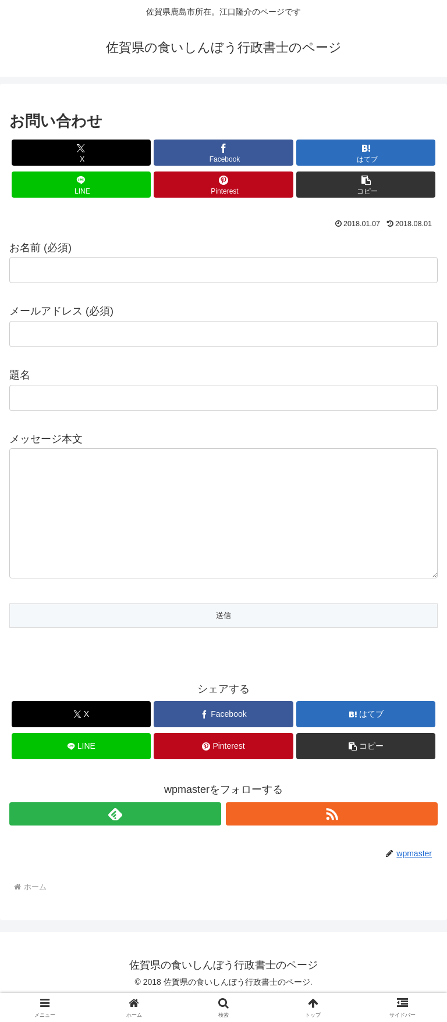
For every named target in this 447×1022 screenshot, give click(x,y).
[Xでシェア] (81, 153)
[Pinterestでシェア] (223, 184)
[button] (365, 184)
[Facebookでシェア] (223, 153)
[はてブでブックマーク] (365, 153)
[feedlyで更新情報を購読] (115, 837)
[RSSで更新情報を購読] (332, 837)
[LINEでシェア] (81, 184)
